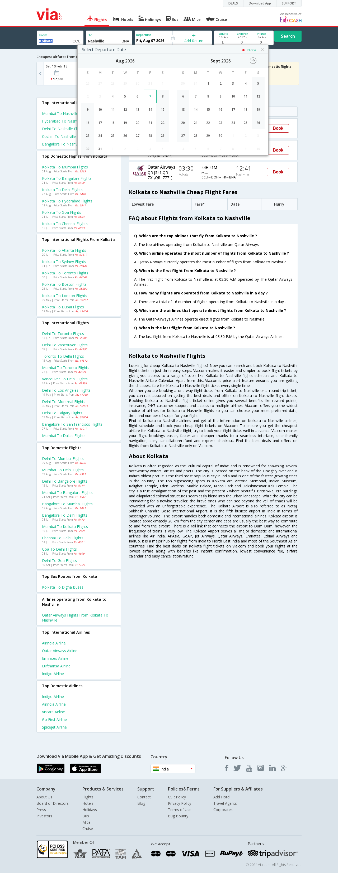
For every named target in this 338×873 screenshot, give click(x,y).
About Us (44, 796)
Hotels (87, 803)
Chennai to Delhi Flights (62, 537)
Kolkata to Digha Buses (62, 587)
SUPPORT (289, 3)
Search (288, 36)
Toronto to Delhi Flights (63, 356)
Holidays (89, 809)
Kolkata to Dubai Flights (63, 306)
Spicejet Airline (54, 727)
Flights (87, 796)
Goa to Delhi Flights (59, 549)
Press (41, 809)
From (43, 35)
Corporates (223, 809)
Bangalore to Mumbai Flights (67, 503)
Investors (44, 815)
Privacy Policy (179, 803)
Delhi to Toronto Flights (63, 333)
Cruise (87, 828)
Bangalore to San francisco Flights (72, 424)
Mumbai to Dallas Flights (64, 435)
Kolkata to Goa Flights (61, 212)
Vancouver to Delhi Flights (65, 378)
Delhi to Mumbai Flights (63, 458)
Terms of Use (179, 809)
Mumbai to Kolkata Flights (65, 526)
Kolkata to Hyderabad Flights (67, 200)
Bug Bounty (178, 815)
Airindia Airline (54, 643)
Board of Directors (52, 803)
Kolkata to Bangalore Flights (67, 178)
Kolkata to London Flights (64, 295)
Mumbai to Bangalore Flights (67, 492)
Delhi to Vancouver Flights (65, 344)
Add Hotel (221, 796)
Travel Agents (225, 803)
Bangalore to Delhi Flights (64, 515)
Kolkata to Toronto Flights (65, 272)
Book (278, 128)
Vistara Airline (53, 711)
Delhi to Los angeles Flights (66, 390)
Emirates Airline (55, 658)
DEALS (233, 3)
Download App (260, 3)
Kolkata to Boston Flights (64, 284)
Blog (141, 803)
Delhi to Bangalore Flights (64, 481)
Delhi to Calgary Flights (62, 412)
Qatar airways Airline (59, 650)
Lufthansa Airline (56, 665)
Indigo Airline (53, 673)
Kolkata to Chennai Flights (65, 223)
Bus (85, 815)
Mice (86, 822)
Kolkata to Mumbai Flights (65, 166)
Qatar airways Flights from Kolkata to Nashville (75, 618)
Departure (143, 35)
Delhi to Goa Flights (59, 560)
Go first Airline (54, 719)
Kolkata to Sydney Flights (64, 261)
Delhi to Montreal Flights (63, 401)
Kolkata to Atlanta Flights (64, 250)
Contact (144, 796)
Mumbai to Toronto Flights (65, 367)
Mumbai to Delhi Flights (63, 469)
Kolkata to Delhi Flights (62, 189)
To (90, 35)
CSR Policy (177, 796)
